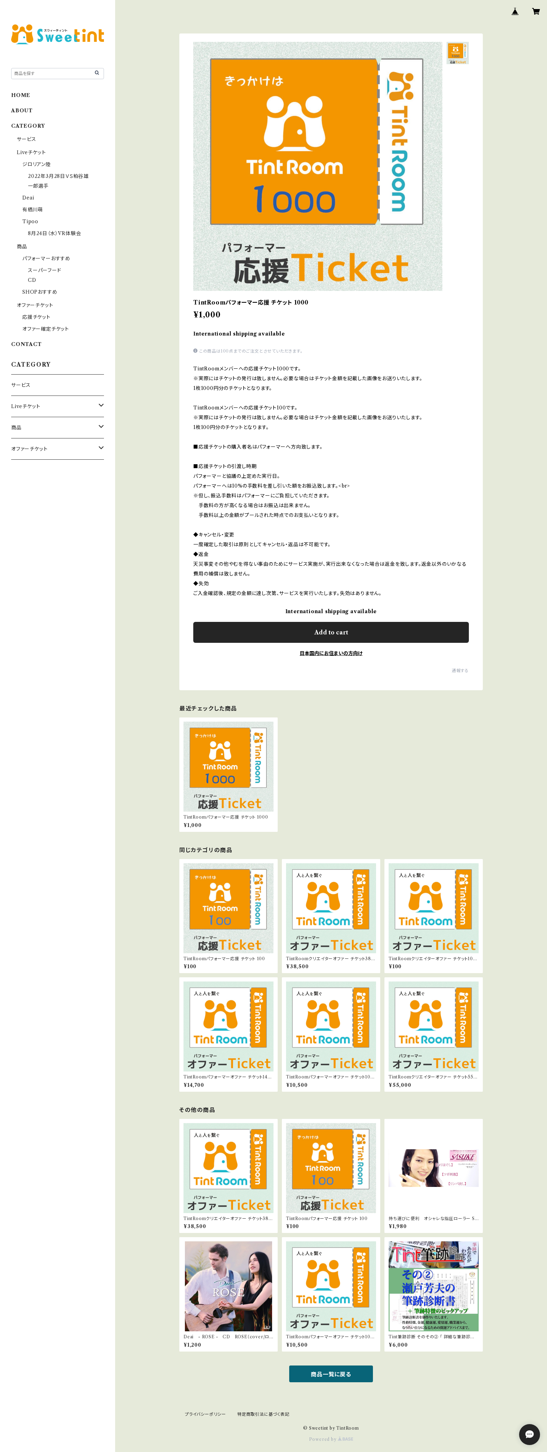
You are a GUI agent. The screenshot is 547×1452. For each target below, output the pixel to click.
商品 (22, 246)
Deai (30, 198)
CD (32, 280)
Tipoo (30, 221)
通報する (460, 670)
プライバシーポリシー (205, 1414)
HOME (20, 95)
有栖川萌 (32, 209)
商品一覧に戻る (331, 1374)
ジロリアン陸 (36, 164)
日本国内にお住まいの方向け (331, 653)
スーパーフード (44, 270)
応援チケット (36, 317)
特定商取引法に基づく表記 (263, 1414)
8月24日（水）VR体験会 (54, 233)
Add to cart (331, 632)
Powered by (331, 1439)
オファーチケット (35, 305)
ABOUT (22, 110)
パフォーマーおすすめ (46, 258)
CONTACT (26, 344)
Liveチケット (31, 152)
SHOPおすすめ (39, 292)
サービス (26, 139)
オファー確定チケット (45, 329)
